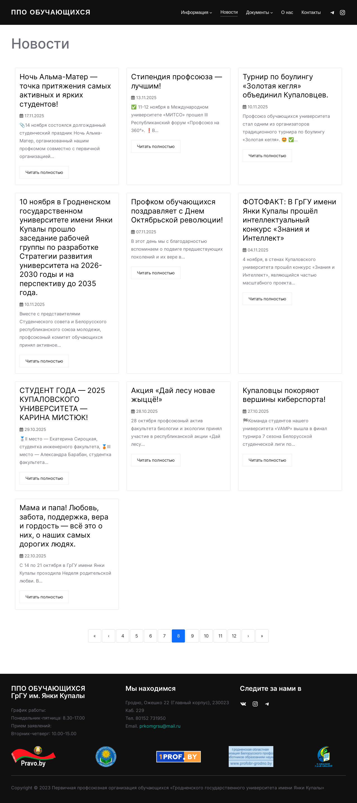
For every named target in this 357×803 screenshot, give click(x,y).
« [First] (94, 636)
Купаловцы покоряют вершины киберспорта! (284, 395)
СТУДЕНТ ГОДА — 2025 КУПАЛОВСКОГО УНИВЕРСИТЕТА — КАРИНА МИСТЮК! (62, 404)
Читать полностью (44, 172)
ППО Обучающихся (51, 12)
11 (220, 636)
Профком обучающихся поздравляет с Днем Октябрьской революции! (177, 210)
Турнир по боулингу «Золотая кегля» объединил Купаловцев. (285, 85)
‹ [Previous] (109, 636)
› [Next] (248, 636)
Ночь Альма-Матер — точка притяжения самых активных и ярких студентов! (65, 90)
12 (234, 636)
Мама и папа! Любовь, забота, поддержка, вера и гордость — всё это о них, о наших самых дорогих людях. (64, 525)
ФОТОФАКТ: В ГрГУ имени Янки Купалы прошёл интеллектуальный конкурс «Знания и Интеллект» (289, 219)
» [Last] (262, 636)
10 (206, 636)
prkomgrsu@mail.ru (159, 726)
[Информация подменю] (210, 12)
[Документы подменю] (271, 12)
